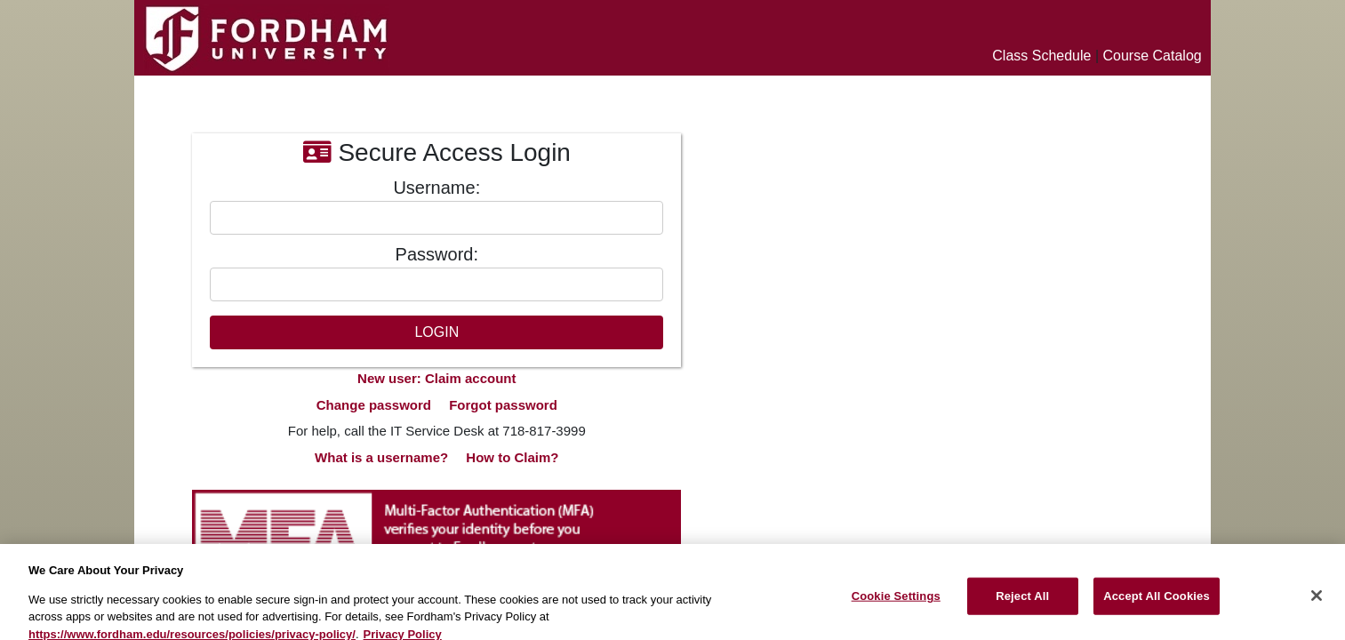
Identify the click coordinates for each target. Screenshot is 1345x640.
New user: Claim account (436, 378)
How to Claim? (512, 457)
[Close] (1316, 601)
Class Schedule (1041, 55)
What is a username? (381, 457)
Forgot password (503, 404)
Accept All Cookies (1156, 602)
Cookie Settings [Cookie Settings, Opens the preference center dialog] (896, 602)
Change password (373, 404)
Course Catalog (1152, 55)
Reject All (1022, 602)
